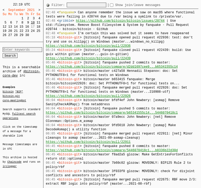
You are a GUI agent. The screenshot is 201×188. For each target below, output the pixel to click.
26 (4, 35)
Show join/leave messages (147, 5)
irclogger (10, 163)
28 (16, 35)
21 (16, 31)
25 (38, 31)
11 (38, 22)
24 (33, 31)
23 (27, 31)
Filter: (59, 5)
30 (27, 35)
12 (4, 27)
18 (38, 27)
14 (16, 27)
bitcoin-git (11, 96)
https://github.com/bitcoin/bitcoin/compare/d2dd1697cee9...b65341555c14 (112, 66)
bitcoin (8, 92)
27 (10, 35)
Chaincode (14, 159)
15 (21, 27)
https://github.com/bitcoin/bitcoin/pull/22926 (88, 96)
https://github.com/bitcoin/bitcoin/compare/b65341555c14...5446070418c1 (112, 112)
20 (10, 31)
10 (33, 22)
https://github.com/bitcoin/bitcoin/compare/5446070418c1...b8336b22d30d (112, 150)
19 (4, 31)
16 (27, 27)
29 (21, 35)
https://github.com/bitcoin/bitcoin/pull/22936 (88, 46)
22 (21, 31)
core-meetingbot (14, 100)
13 (10, 27)
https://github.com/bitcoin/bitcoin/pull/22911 (88, 142)
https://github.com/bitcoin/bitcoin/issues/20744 (120, 21)
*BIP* (19, 92)
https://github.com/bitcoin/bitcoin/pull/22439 (88, 58)
